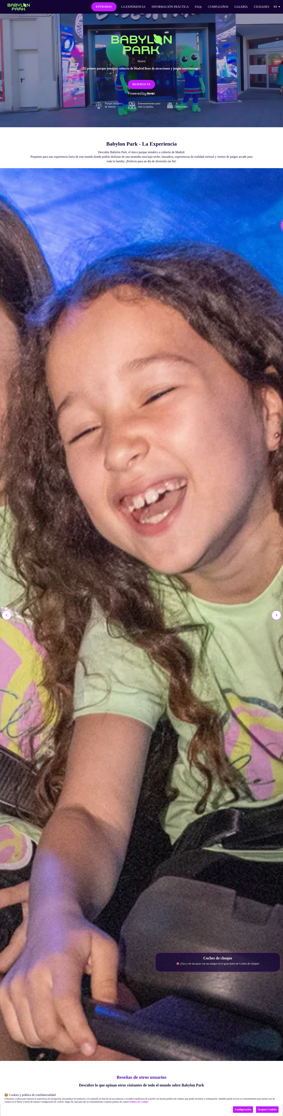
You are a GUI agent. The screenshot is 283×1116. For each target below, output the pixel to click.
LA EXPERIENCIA (133, 6)
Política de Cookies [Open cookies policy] (139, 1101)
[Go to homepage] (18, 6)
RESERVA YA (141, 84)
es (277, 7)
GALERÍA (241, 6)
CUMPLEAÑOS (218, 6)
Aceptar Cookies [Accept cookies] (267, 1109)
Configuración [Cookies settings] (243, 1109)
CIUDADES (261, 6)
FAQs (198, 6)
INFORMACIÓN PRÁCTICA (170, 6)
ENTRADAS (104, 6)
